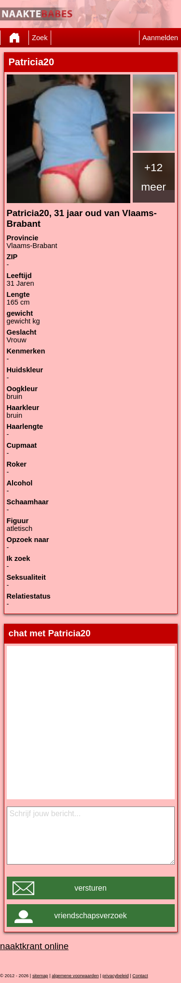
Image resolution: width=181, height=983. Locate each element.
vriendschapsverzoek (90, 915)
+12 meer (153, 177)
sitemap (40, 975)
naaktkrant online (34, 946)
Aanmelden (160, 38)
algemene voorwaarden (75, 975)
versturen (90, 888)
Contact (140, 975)
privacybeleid (115, 975)
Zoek (40, 38)
